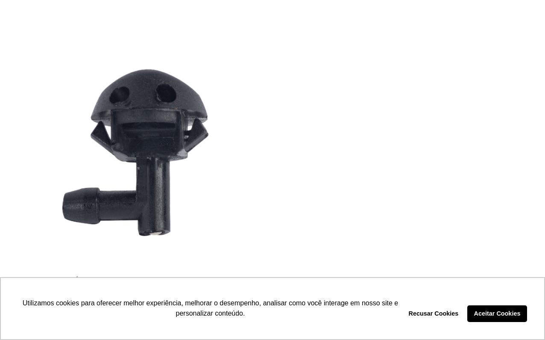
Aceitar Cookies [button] (497, 313)
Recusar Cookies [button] (434, 313)
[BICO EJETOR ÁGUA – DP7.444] (140, 152)
